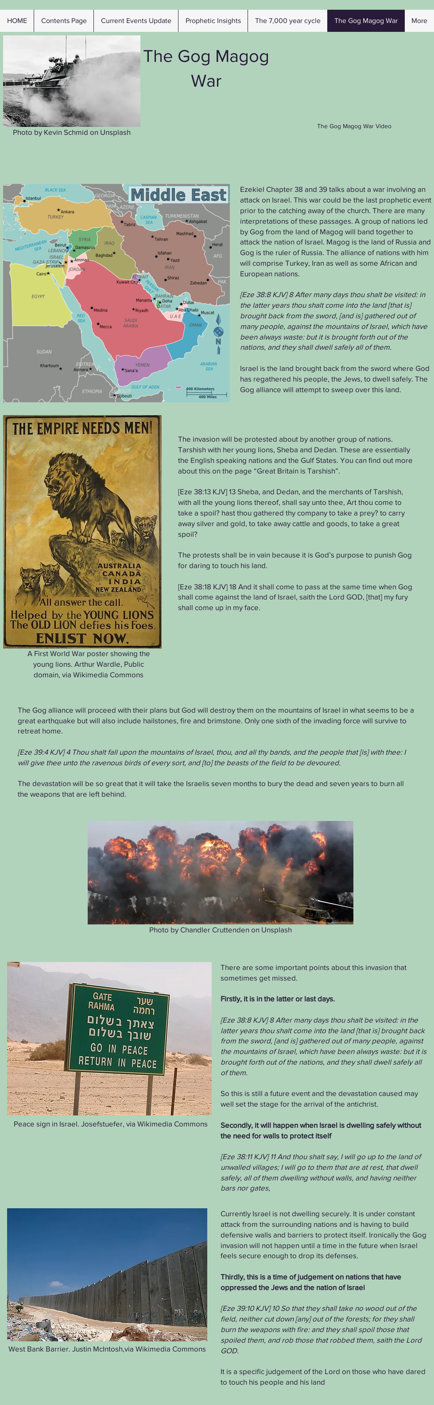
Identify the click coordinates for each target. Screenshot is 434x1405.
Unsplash (114, 132)
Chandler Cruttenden (213, 929)
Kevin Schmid (65, 132)
